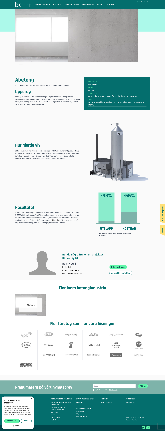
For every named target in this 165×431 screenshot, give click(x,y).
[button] (18, 426)
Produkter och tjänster (42, 5)
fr (147, 1)
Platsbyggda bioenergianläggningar (58, 406)
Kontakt (100, 4)
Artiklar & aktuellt (82, 416)
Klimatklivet (56, 220)
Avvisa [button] (26, 421)
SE (138, 1)
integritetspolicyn (113, 390)
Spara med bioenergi (72, 4)
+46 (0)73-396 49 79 (70, 270)
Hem (16, 64)
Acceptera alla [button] (12, 421)
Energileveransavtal (57, 410)
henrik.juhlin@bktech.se (72, 273)
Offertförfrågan (118, 267)
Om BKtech (110, 5)
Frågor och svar (81, 414)
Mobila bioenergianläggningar (61, 402)
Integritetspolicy (132, 420)
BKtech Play (80, 411)
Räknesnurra (80, 402)
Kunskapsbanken (88, 5)
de (144, 1)
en (141, 1)
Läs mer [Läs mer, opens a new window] (6, 416)
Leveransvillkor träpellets (135, 417)
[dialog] (18, 413)
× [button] (31, 399)
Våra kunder (57, 4)
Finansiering (55, 412)
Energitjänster (55, 417)
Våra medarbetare (107, 402)
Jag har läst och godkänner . (107, 390)
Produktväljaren (56, 420)
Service (53, 415)
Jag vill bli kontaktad (120, 273)
